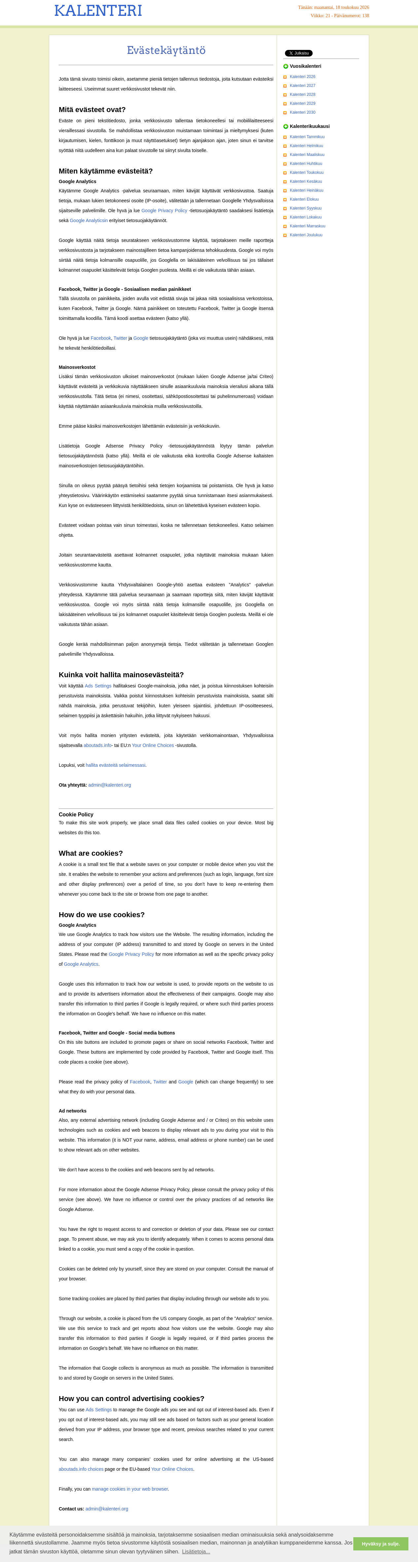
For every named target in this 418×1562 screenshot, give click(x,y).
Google (140, 338)
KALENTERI (98, 11)
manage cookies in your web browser (130, 1489)
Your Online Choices (153, 745)
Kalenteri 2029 (302, 103)
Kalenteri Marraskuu (307, 226)
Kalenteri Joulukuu (306, 235)
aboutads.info (97, 745)
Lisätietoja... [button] (196, 1551)
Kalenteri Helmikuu (306, 145)
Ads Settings (98, 685)
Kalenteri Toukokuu (307, 172)
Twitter (120, 338)
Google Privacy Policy (164, 210)
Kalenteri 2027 (302, 85)
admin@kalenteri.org (109, 785)
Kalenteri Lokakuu (306, 217)
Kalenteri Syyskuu (306, 208)
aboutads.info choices (81, 1469)
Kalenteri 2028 (302, 94)
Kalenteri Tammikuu (307, 137)
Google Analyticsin (89, 220)
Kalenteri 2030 (302, 112)
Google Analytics (81, 964)
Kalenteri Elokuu (304, 199)
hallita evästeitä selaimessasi (116, 765)
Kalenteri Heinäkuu (306, 190)
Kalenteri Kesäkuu (306, 181)
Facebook (101, 338)
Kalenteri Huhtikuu (306, 163)
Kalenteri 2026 (302, 76)
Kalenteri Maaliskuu (307, 154)
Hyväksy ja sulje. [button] (381, 1543)
